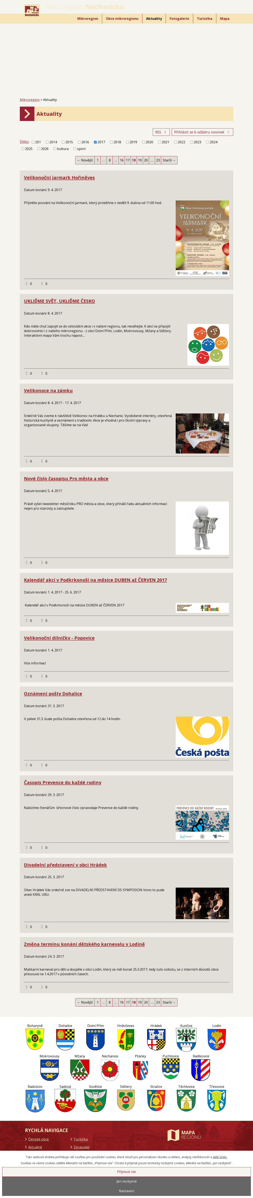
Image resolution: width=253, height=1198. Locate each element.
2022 (181, 142)
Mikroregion (87, 18)
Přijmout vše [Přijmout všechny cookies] (126, 1172)
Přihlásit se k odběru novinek (202, 132)
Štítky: (24, 141)
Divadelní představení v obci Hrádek (65, 865)
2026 (45, 148)
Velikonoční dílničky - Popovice (59, 638)
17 (128, 160)
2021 (165, 142)
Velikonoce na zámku (48, 390)
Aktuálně (35, 1147)
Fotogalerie (179, 18)
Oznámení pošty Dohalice (53, 693)
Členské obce (38, 1139)
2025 (29, 148)
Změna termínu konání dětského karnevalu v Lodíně (84, 944)
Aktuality (154, 18)
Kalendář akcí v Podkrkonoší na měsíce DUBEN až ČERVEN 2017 (95, 580)
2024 (213, 142)
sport (81, 148)
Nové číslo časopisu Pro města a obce (66, 478)
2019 (133, 142)
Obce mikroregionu (122, 18)
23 (158, 160)
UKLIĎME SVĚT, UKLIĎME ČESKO (59, 301)
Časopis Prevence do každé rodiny (62, 782)
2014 (53, 142)
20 (146, 160)
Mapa (224, 18)
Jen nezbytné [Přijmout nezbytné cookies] (126, 1181)
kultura (63, 148)
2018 (117, 142)
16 (122, 160)
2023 (197, 142)
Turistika (204, 18)
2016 (85, 142)
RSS (161, 132)
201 (38, 142)
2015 (69, 142)
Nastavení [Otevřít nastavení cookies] (126, 1191)
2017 (101, 142)
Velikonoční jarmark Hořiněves (59, 177)
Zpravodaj (81, 1147)
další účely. (220, 1157)
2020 (149, 142)
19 (140, 160)
